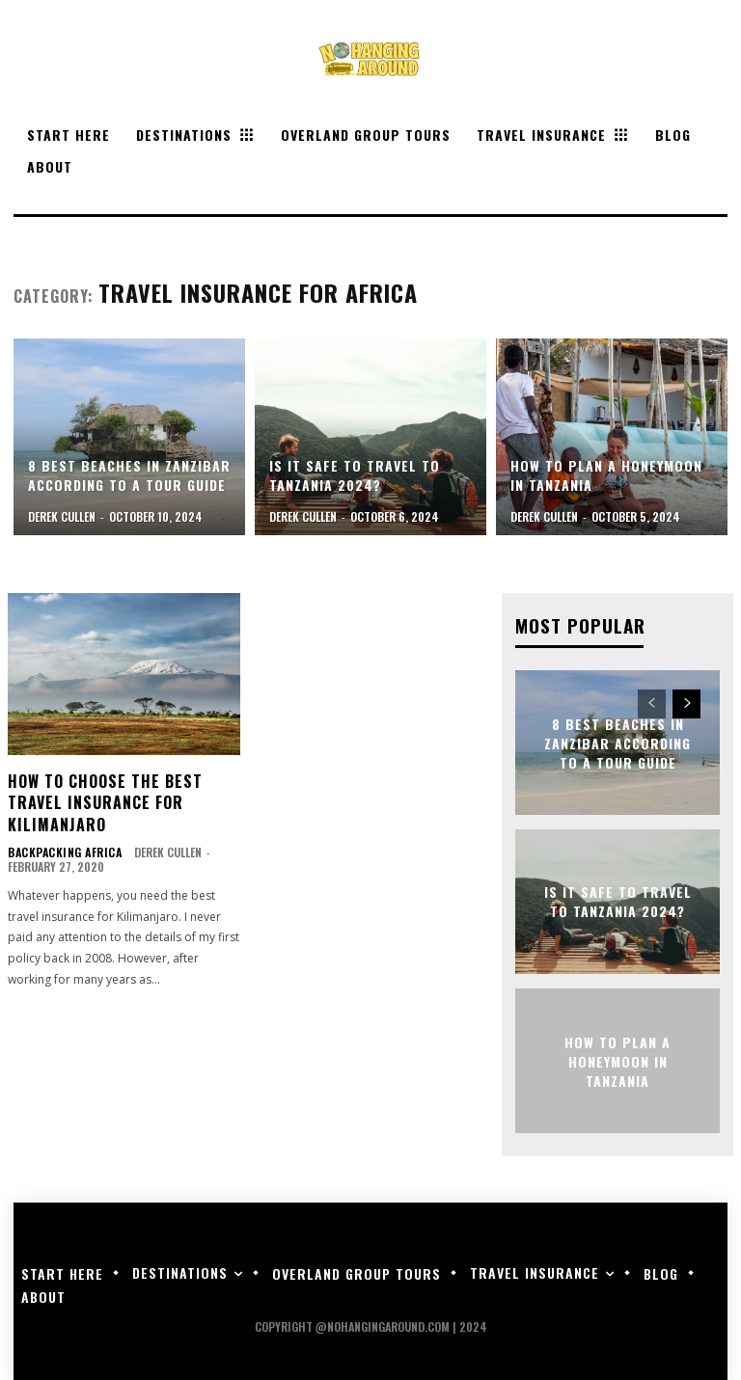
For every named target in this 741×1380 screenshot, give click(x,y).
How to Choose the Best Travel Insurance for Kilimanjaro (105, 803)
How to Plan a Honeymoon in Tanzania (617, 1059)
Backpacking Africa (60, 852)
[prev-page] (652, 703)
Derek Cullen (159, 852)
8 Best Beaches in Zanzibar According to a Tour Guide (617, 741)
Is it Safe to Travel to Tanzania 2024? (618, 900)
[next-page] (686, 703)
